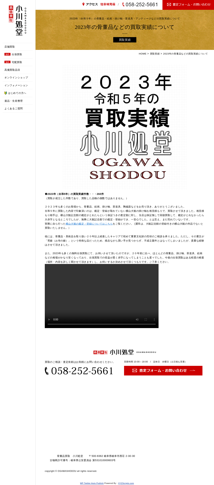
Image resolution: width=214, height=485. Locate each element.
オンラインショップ (16, 77)
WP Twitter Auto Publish (92, 483)
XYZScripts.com (126, 483)
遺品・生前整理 (13, 100)
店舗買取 (9, 46)
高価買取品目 (12, 69)
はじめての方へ (15, 93)
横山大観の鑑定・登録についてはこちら (89, 223)
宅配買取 (13, 62)
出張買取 (13, 54)
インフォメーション (16, 85)
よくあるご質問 (13, 108)
